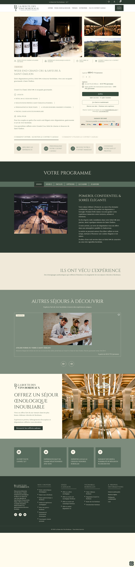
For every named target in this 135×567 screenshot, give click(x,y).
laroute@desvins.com (111, 110)
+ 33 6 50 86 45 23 (103, 111)
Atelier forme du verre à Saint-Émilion (33, 348)
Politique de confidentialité (112, 498)
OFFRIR (50, 8)
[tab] (36, 138)
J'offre (100, 94)
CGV (109, 501)
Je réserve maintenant (100, 102)
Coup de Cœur (18, 66)
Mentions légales (112, 494)
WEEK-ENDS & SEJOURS (62, 8)
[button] (63, 363)
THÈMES (74, 8)
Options (84, 82)
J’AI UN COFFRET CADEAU (97, 8)
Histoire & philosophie (114, 492)
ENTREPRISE (83, 8)
